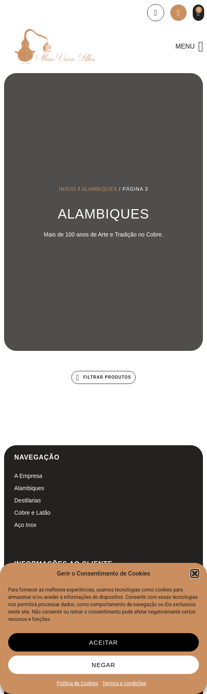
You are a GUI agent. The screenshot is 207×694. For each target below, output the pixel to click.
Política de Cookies (77, 683)
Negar (103, 664)
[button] (195, 573)
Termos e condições (124, 683)
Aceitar (103, 642)
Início (68, 189)
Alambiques (99, 189)
